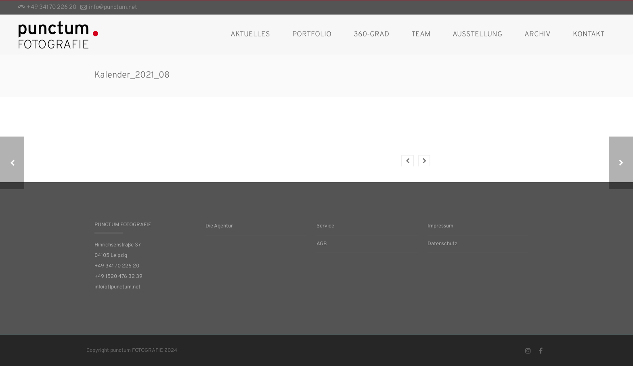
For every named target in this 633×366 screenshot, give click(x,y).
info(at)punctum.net (117, 287)
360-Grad (371, 34)
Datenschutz (442, 244)
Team (420, 34)
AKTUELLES (250, 34)
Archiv (537, 34)
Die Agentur (219, 226)
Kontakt (588, 34)
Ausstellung (477, 34)
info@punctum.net (113, 7)
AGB (321, 244)
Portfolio (311, 34)
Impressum (440, 226)
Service (325, 226)
